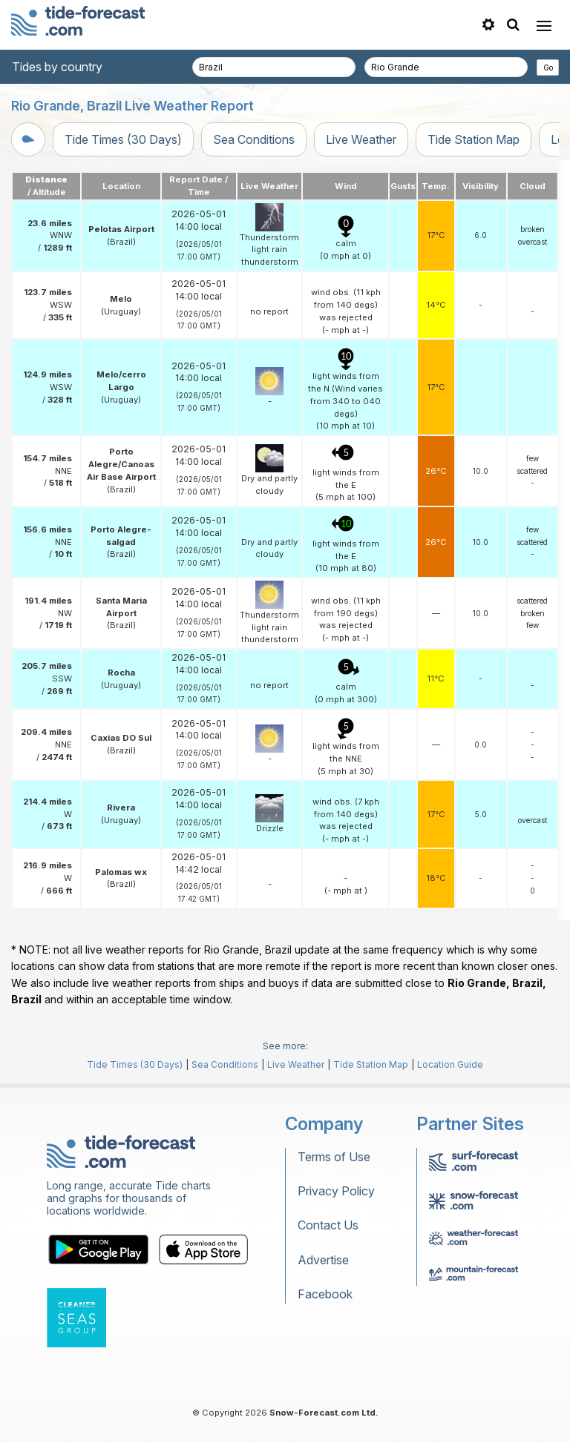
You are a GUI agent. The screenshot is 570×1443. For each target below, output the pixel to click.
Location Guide (450, 1064)
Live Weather (361, 139)
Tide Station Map (474, 139)
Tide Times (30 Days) (123, 139)
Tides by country (57, 66)
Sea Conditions (254, 139)
